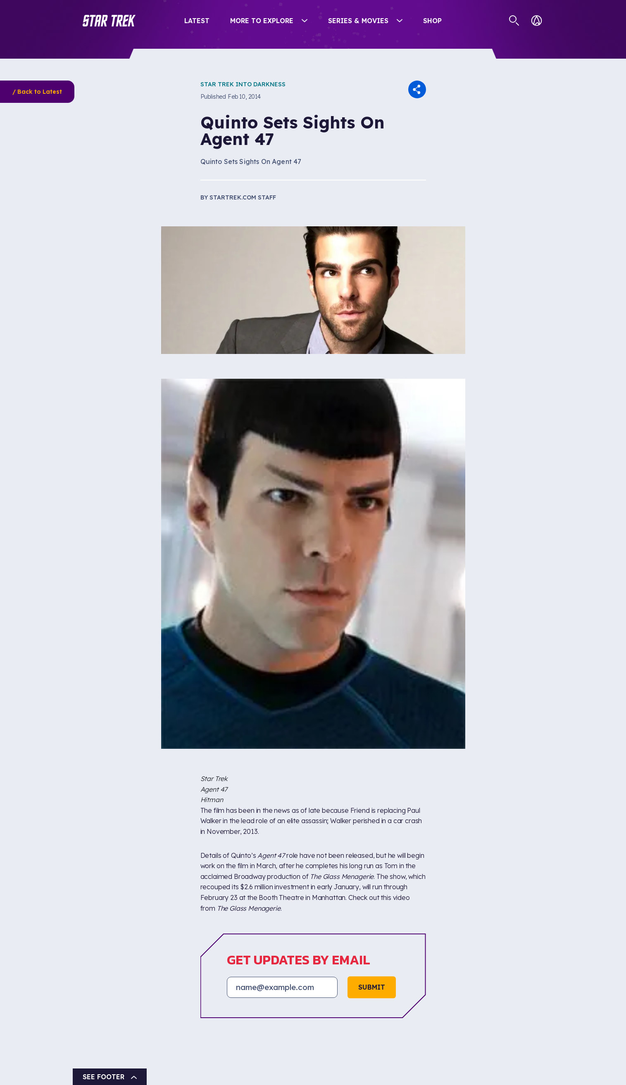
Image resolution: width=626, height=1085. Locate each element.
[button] (109, 20)
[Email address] (282, 987)
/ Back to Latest (37, 91)
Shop (432, 21)
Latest (196, 21)
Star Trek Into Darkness (243, 84)
